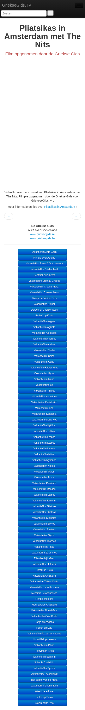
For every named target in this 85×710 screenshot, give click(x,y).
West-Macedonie (42, 691)
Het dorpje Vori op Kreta (42, 679)
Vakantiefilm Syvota (42, 668)
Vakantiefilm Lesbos (42, 437)
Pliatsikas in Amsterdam (59, 206)
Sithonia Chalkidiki (42, 662)
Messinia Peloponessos (42, 593)
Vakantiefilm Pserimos (42, 483)
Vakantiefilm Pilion (42, 645)
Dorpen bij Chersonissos (42, 309)
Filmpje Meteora (42, 598)
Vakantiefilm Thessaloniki (42, 674)
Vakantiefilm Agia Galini (42, 252)
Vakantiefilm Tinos (42, 546)
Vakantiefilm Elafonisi (42, 564)
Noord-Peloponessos (42, 639)
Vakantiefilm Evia (42, 703)
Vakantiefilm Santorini (42, 500)
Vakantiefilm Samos (42, 494)
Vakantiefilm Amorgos (42, 338)
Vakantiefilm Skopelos (42, 517)
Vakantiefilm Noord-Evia (42, 610)
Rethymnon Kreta (42, 650)
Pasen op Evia (42, 627)
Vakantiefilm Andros (42, 344)
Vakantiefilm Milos (42, 454)
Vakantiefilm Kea (43, 408)
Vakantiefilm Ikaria (42, 379)
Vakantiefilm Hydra (42, 373)
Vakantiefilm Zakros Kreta (42, 581)
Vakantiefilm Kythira (42, 425)
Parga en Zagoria (42, 622)
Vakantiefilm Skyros (42, 523)
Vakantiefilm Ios (42, 384)
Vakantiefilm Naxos (42, 465)
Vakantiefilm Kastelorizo (42, 402)
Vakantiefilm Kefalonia (42, 413)
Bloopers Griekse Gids (42, 298)
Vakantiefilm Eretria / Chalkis (42, 280)
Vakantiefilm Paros (43, 471)
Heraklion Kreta (42, 570)
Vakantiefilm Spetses (42, 529)
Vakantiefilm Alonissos (42, 332)
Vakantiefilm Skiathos (42, 506)
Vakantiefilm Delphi (42, 304)
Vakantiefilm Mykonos (42, 460)
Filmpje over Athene (42, 257)
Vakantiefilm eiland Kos (42, 419)
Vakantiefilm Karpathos (42, 396)
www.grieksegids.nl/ (42, 234)
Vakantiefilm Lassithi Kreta (42, 587)
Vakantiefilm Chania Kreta (43, 286)
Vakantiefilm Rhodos (42, 489)
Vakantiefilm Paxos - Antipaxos (42, 633)
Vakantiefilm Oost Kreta (42, 616)
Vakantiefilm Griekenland (42, 269)
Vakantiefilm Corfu (42, 361)
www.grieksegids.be (42, 238)
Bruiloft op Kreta (42, 315)
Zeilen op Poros (42, 697)
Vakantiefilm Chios (42, 356)
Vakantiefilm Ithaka (42, 390)
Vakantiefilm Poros (43, 477)
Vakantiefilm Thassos (42, 541)
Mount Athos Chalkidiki (42, 604)
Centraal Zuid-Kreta (42, 275)
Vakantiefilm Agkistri (42, 327)
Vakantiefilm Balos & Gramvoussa (42, 263)
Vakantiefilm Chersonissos (42, 292)
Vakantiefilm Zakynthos (42, 552)
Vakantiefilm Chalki (42, 350)
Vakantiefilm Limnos (42, 448)
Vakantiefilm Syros (42, 535)
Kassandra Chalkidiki (42, 575)
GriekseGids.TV (16, 5)
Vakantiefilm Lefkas (42, 431)
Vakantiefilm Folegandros (42, 367)
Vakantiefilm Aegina (42, 321)
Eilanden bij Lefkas (42, 558)
